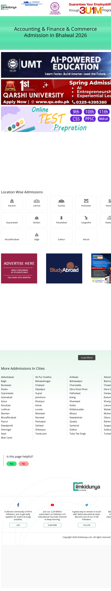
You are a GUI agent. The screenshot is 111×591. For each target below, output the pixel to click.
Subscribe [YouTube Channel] (52, 525)
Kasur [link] (4, 401)
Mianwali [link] (40, 413)
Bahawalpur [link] (76, 381)
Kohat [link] (38, 405)
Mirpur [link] (73, 413)
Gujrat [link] (38, 393)
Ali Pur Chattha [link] (43, 377)
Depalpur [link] (40, 389)
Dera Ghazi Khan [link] (79, 389)
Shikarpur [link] (40, 429)
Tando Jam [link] (41, 433)
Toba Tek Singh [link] (78, 433)
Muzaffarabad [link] (8, 417)
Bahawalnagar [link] (43, 381)
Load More (86, 357)
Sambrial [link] (74, 425)
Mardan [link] (5, 413)
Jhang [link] (73, 397)
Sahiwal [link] (39, 425)
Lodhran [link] (5, 409)
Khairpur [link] (40, 401)
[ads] (19, 268)
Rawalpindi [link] (7, 425)
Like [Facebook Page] (18, 525)
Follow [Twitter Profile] (86, 525)
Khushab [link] (6, 405)
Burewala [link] (6, 385)
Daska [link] (4, 389)
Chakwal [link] (39, 385)
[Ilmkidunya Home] (8, 7)
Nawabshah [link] (76, 417)
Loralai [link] (38, 409)
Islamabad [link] (6, 397)
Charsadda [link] (75, 385)
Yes (11, 463)
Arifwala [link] (74, 377)
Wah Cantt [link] (6, 437)
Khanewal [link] (75, 401)
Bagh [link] (4, 381)
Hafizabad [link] (75, 393)
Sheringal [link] (6, 429)
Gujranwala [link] (7, 393)
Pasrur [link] (4, 421)
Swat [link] (3, 433)
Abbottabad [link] (7, 377)
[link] (31, 3)
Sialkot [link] (73, 429)
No (23, 463)
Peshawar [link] (40, 421)
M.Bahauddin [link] (77, 409)
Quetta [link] (73, 421)
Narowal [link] (39, 417)
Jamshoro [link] (40, 397)
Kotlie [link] (73, 405)
